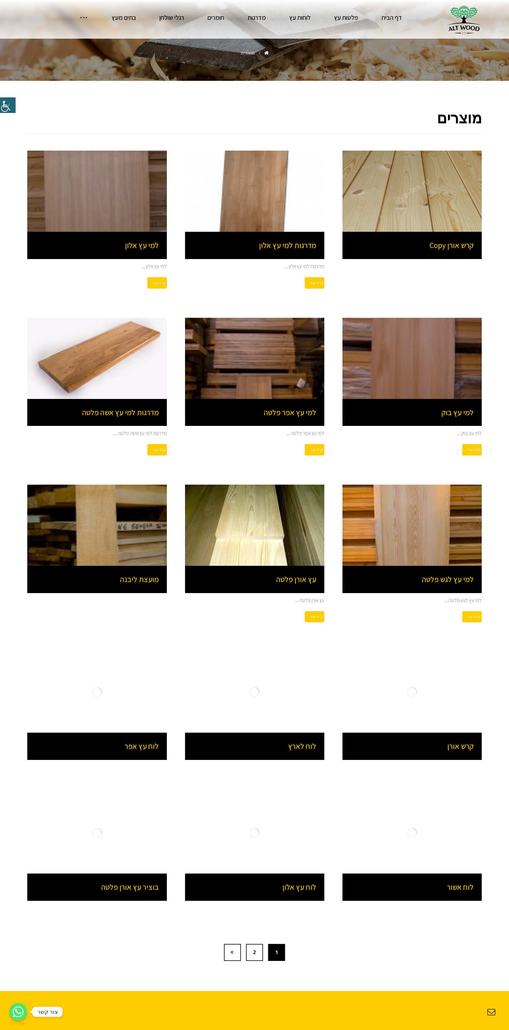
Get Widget (18, 1023)
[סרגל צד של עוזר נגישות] (8, 105)
